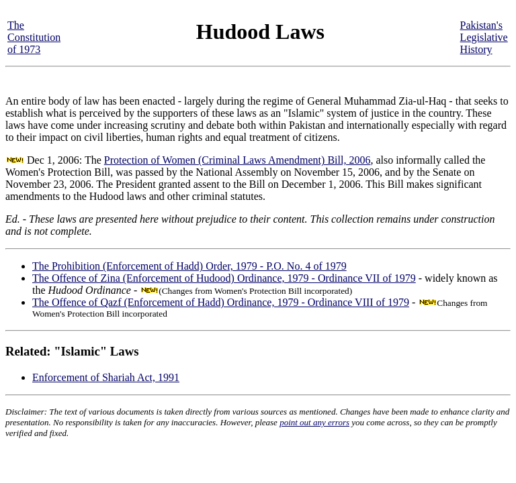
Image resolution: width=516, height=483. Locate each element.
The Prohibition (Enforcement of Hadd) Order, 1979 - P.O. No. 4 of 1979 (189, 266)
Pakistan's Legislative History (484, 37)
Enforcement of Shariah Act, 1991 (105, 377)
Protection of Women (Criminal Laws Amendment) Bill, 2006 (237, 160)
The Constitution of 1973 (33, 37)
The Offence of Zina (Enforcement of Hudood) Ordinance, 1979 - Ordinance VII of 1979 (224, 278)
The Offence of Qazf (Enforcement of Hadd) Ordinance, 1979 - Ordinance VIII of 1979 (220, 302)
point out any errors (314, 422)
